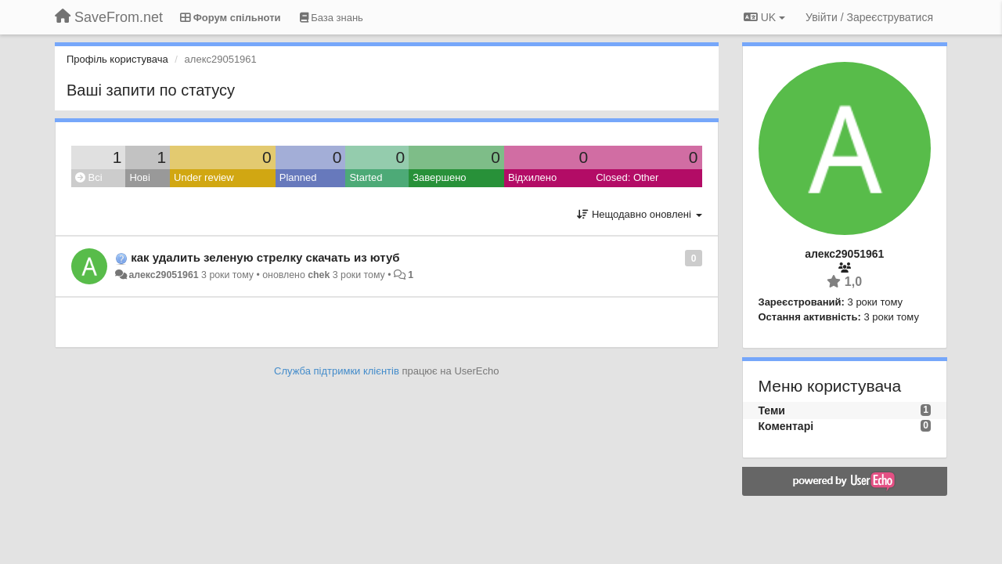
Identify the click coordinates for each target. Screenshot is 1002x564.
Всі (89, 177)
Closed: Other (627, 177)
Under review (204, 177)
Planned (298, 177)
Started (365, 177)
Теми (772, 410)
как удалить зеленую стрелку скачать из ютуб (265, 257)
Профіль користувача (117, 59)
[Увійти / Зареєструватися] (869, 17)
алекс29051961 (163, 274)
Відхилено (532, 177)
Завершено (439, 177)
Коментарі (786, 426)
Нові (139, 177)
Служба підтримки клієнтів (336, 371)
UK (764, 17)
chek (319, 274)
